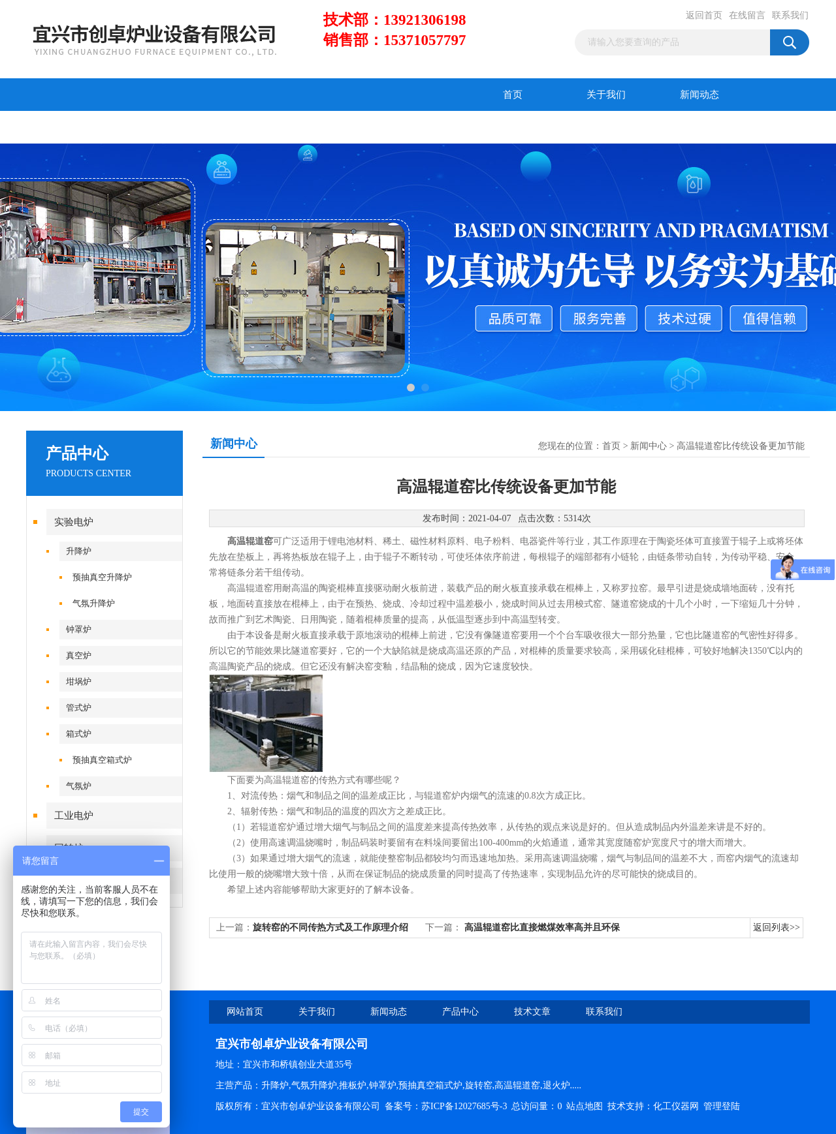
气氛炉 (78, 786)
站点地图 (584, 1106)
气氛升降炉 (93, 603)
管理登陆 (721, 1106)
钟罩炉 (78, 629)
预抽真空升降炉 (102, 577)
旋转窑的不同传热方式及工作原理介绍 (330, 927)
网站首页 (245, 1012)
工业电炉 (73, 815)
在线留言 (747, 15)
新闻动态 (699, 94)
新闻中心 (648, 446)
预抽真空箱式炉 (102, 760)
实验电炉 (73, 522)
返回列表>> (776, 927)
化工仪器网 (676, 1106)
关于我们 (606, 94)
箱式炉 (78, 734)
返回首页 (704, 15)
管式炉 (78, 708)
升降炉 (78, 551)
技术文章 (166, 127)
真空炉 (78, 655)
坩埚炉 (78, 681)
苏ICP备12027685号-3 (464, 1106)
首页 (512, 94)
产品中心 (73, 127)
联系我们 (790, 15)
